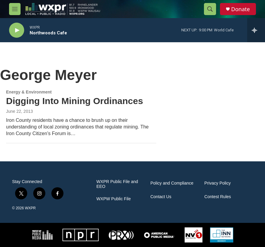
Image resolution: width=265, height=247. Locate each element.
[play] (16, 30)
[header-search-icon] (210, 9)
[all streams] (256, 30)
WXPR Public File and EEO (117, 184)
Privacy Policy (217, 183)
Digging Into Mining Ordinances (74, 101)
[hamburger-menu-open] (15, 9)
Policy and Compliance (171, 183)
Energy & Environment (29, 92)
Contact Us (160, 197)
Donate (240, 9)
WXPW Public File (113, 199)
